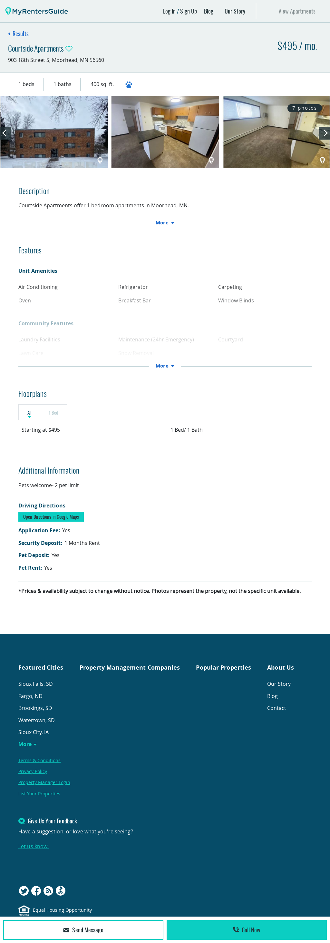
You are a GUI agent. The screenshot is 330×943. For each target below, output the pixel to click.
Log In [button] (169, 11)
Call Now (247, 930)
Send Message (83, 930)
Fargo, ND (30, 702)
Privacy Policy (32, 778)
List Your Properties (39, 800)
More (25, 751)
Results (21, 33)
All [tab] (37, 415)
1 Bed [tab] (78, 415)
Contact (276, 715)
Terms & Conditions (39, 767)
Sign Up (188, 11)
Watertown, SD (36, 727)
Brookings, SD (35, 715)
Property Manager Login (44, 789)
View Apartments (297, 11)
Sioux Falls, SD (35, 690)
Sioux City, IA (33, 739)
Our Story (235, 11)
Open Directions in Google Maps (51, 523)
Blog (208, 11)
